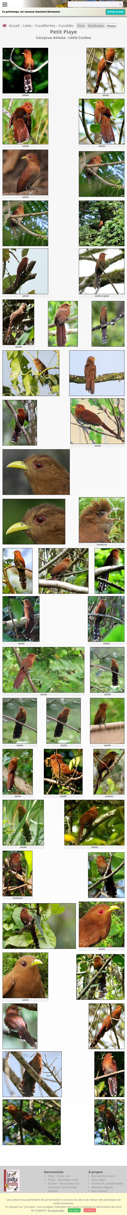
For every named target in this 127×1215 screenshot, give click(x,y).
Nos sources (99, 1191)
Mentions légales (102, 1187)
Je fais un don (115, 11)
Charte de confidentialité (107, 1183)
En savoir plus (56, 1210)
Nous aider (98, 1180)
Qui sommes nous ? (104, 1176)
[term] (88, 4)
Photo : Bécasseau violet (63, 1180)
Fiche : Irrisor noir (59, 1176)
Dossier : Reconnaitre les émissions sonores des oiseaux (63, 1187)
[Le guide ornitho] (11, 1180)
